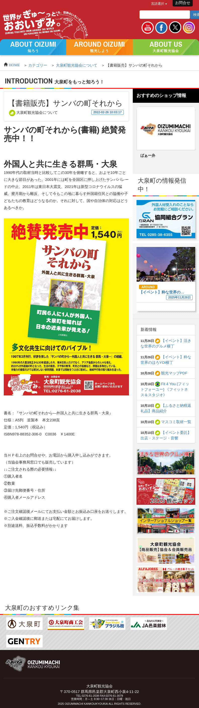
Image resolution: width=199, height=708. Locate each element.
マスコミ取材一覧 (173, 422)
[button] (33, 46)
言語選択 (159, 4)
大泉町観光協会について (76, 65)
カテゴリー (37, 65)
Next (186, 138)
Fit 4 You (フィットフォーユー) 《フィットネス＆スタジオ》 (165, 389)
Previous (145, 138)
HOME (14, 64)
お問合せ (182, 3)
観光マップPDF (171, 373)
